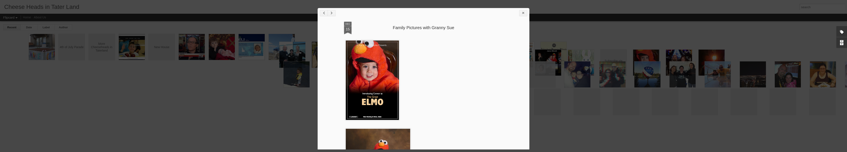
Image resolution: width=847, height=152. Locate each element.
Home (27, 17)
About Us (40, 17)
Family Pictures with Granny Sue (423, 27)
